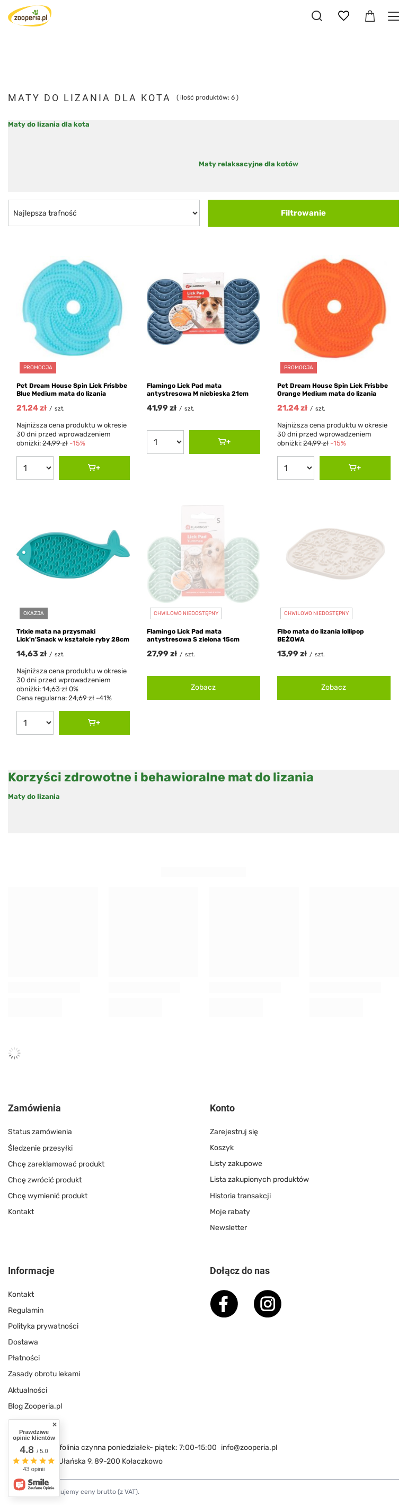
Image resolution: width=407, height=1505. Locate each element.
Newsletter (228, 1227)
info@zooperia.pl (249, 1447)
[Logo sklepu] (29, 15)
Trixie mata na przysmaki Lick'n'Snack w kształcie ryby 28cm (72, 636)
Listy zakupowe (236, 1163)
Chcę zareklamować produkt (56, 1163)
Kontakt (21, 1211)
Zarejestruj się (234, 1131)
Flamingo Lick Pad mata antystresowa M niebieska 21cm (198, 390)
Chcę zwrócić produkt (45, 1179)
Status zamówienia (40, 1131)
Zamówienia (34, 1108)
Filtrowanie (303, 213)
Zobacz (203, 687)
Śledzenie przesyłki (40, 1147)
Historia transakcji (240, 1195)
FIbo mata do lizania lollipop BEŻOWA (320, 636)
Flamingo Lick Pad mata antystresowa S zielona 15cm (193, 636)
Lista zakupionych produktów (259, 1179)
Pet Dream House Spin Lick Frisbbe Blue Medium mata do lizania (71, 390)
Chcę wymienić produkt (47, 1195)
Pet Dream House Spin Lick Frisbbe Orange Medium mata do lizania (332, 390)
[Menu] (395, 16)
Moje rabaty (230, 1211)
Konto (222, 1108)
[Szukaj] (317, 16)
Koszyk (222, 1147)
